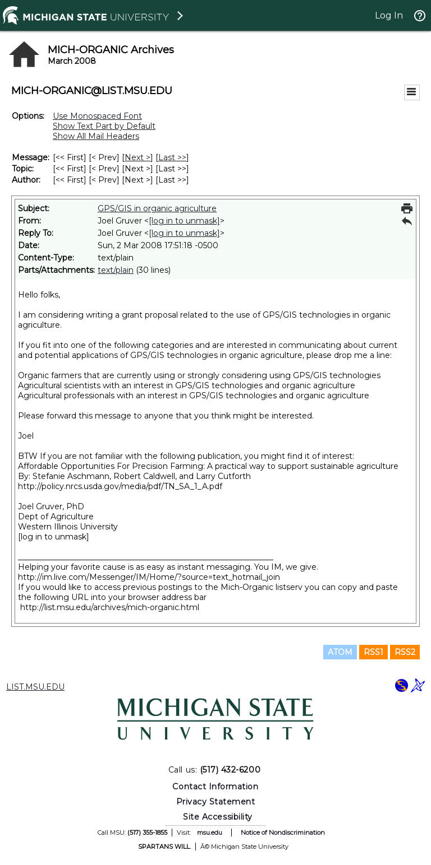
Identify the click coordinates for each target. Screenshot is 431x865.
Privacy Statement (215, 802)
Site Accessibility (218, 817)
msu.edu (209, 832)
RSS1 (373, 652)
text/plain (116, 270)
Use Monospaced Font (97, 116)
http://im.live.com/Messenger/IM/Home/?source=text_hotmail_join (149, 577)
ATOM (340, 652)
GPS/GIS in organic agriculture (157, 208)
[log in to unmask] (184, 221)
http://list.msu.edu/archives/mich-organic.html (109, 607)
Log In (389, 15)
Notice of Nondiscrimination (283, 832)
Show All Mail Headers (96, 136)
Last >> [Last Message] (172, 157)
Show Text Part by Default (104, 126)
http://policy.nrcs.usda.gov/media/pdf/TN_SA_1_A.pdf (120, 486)
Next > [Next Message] (137, 157)
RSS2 (405, 652)
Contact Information (215, 787)
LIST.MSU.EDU (35, 687)
